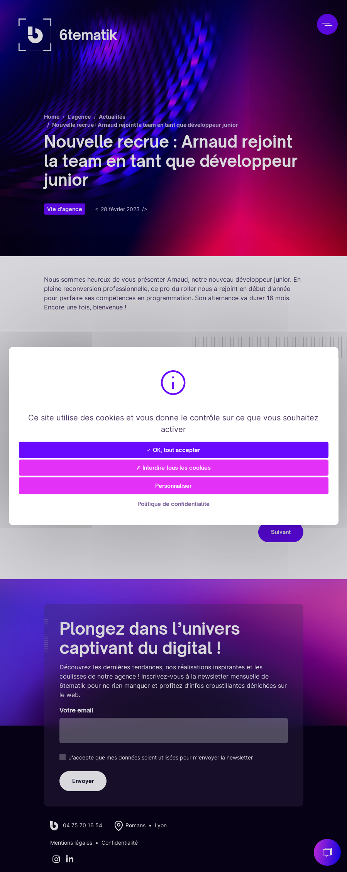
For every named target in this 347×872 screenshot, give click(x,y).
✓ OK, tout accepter (173, 449)
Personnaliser (173, 485)
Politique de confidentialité (173, 504)
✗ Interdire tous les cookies (173, 467)
